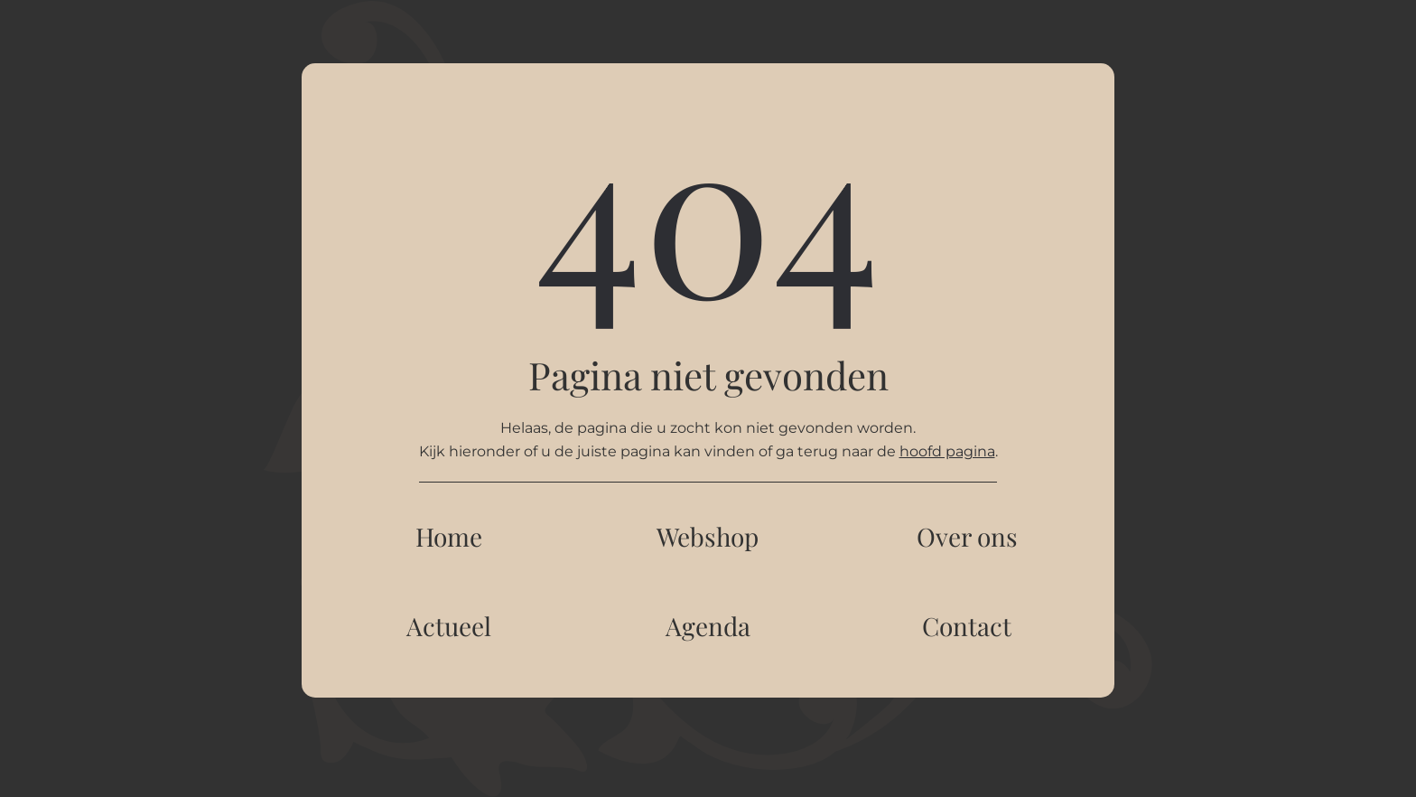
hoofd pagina (947, 451)
